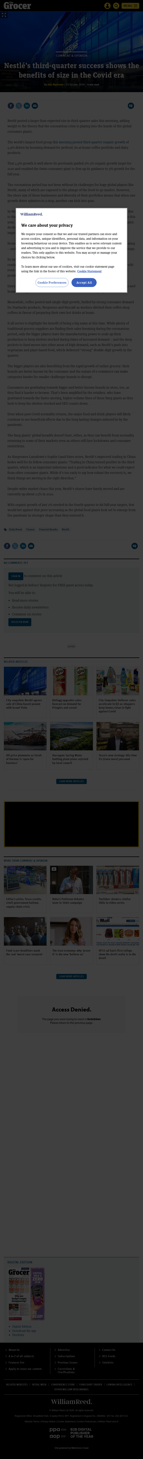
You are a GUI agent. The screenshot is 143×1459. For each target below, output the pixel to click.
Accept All (84, 282)
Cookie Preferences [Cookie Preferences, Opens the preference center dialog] (52, 282)
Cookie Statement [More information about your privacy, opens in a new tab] (89, 271)
